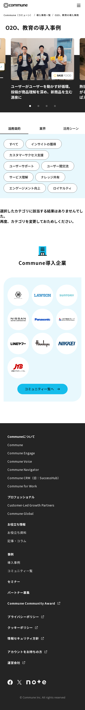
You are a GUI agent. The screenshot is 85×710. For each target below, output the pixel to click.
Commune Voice (19, 461)
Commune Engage (21, 453)
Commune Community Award (31, 603)
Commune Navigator (23, 469)
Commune (15, 445)
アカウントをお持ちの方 (24, 652)
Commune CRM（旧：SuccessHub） (34, 478)
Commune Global (20, 513)
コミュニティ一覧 (20, 571)
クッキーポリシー (20, 627)
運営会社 (13, 662)
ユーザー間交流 (58, 166)
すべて (13, 144)
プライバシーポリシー (23, 617)
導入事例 (13, 562)
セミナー (13, 581)
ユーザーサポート (21, 166)
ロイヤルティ (62, 188)
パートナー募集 (18, 592)
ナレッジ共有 (50, 177)
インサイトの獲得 (43, 144)
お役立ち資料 (16, 532)
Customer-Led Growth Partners (30, 505)
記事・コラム (16, 541)
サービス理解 (18, 177)
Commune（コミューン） (18, 15)
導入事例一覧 (43, 15)
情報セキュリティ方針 (23, 638)
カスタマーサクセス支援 (26, 155)
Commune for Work (22, 486)
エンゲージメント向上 (24, 188)
